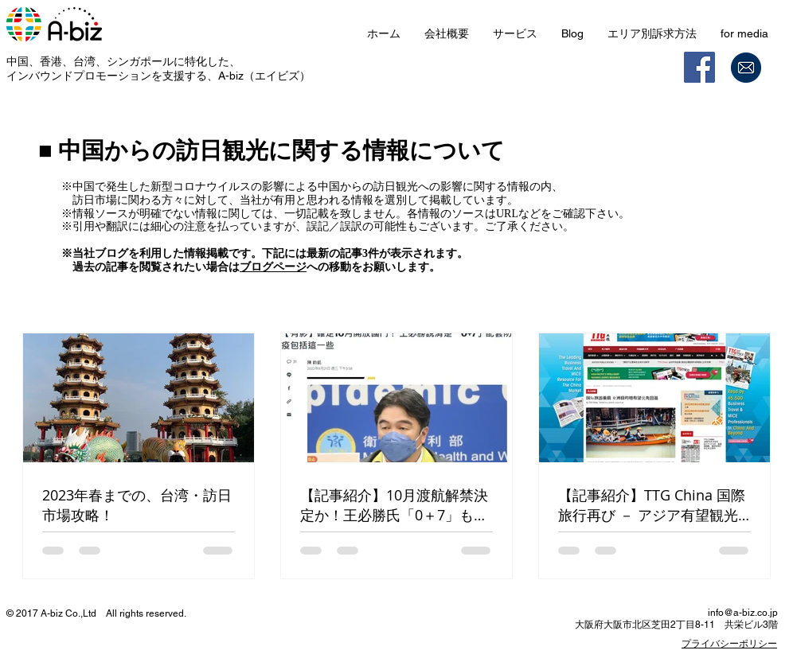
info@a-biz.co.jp (743, 612)
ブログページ (273, 267)
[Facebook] (699, 67)
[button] (515, 33)
